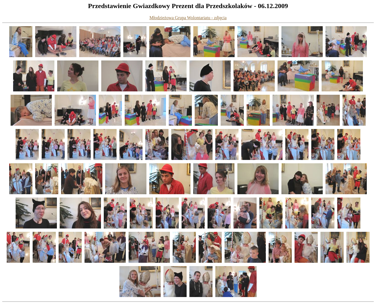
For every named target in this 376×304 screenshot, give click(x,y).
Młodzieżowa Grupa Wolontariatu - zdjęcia (188, 17)
